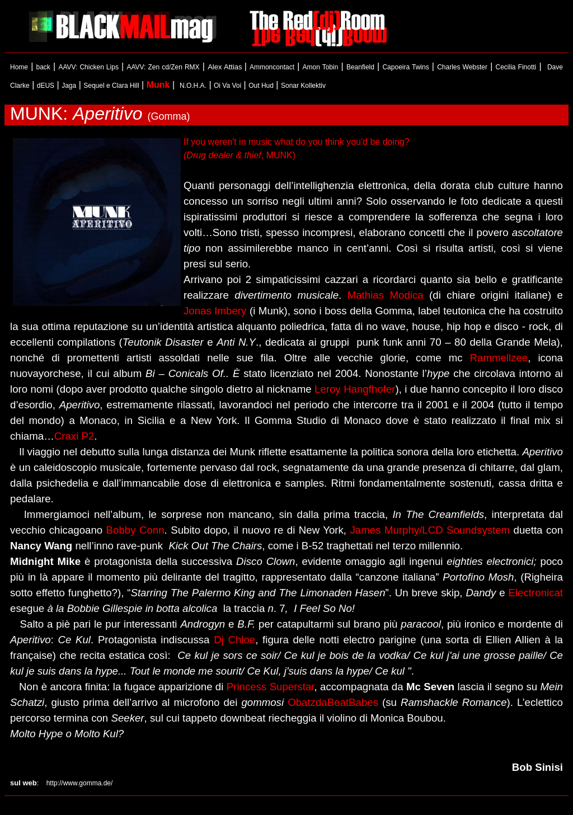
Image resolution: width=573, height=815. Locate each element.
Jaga (69, 85)
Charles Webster (462, 67)
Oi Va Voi (227, 85)
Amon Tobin (321, 67)
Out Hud (261, 85)
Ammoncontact (272, 67)
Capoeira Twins (405, 67)
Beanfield (360, 67)
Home (19, 67)
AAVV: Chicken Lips (88, 67)
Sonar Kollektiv (303, 85)
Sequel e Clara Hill (111, 85)
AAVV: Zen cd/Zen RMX (162, 67)
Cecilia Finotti (516, 67)
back (43, 67)
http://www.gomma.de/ (75, 783)
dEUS (45, 85)
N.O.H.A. (193, 85)
